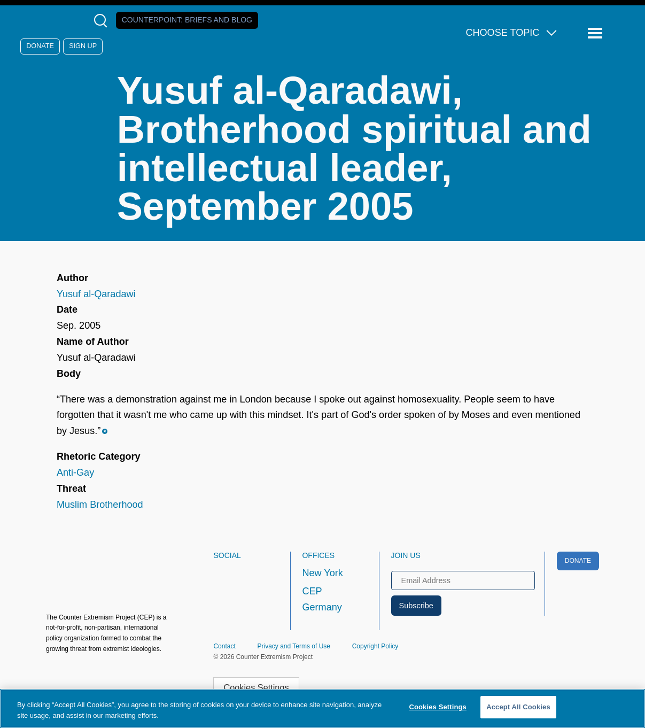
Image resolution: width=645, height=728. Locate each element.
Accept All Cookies (518, 707)
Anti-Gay (75, 472)
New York (322, 573)
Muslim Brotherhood (100, 504)
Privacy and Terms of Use (293, 646)
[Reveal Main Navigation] (597, 33)
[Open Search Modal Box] (103, 20)
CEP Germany (321, 599)
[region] (322, 708)
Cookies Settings (256, 687)
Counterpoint (187, 20)
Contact (224, 646)
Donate (40, 46)
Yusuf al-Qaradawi (96, 294)
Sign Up (83, 46)
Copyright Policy (375, 646)
